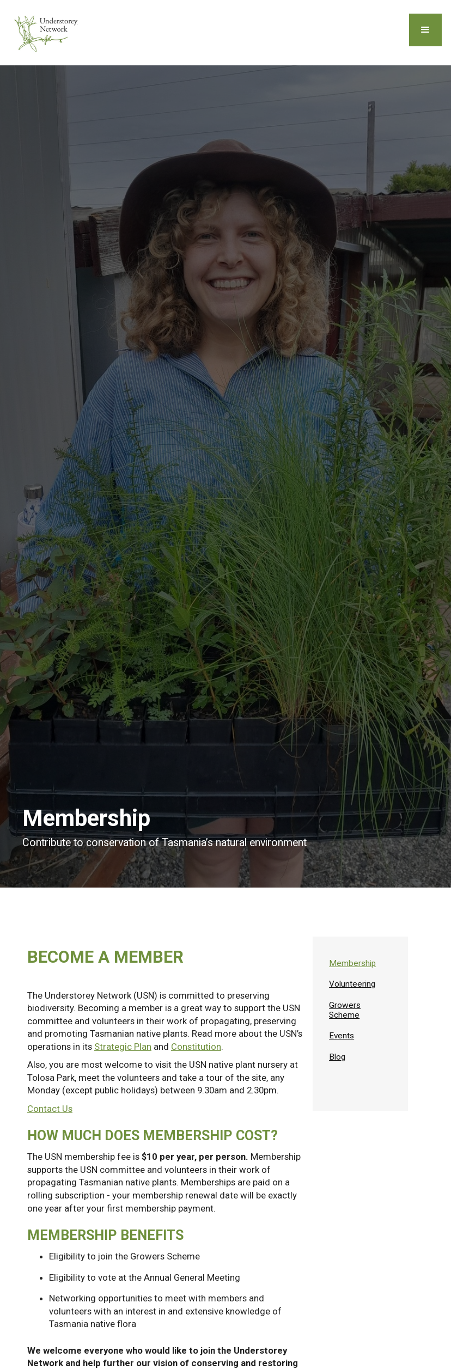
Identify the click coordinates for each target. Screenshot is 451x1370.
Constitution (196, 1046)
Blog (337, 1057)
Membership (352, 963)
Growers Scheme (345, 1010)
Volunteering (352, 984)
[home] (47, 32)
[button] (425, 30)
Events (341, 1036)
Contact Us (49, 1108)
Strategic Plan (122, 1046)
